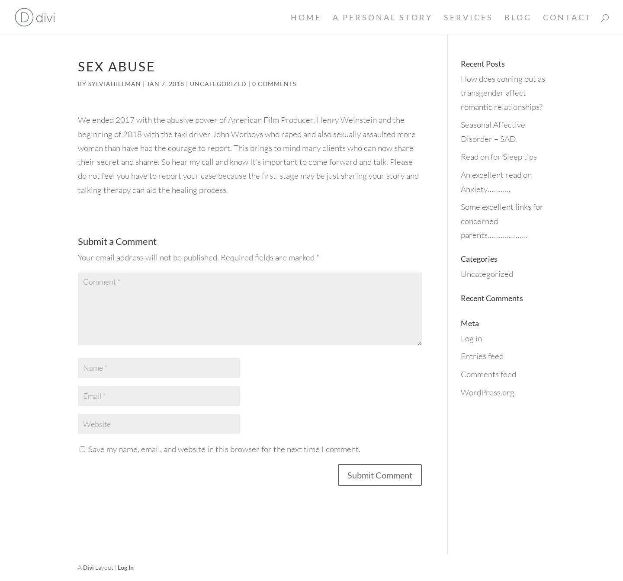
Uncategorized (218, 83)
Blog (518, 18)
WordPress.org (487, 392)
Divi (88, 567)
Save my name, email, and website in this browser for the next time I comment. (224, 449)
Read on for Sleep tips (499, 156)
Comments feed (488, 374)
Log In (126, 567)
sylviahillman (114, 83)
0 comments (274, 83)
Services (468, 18)
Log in (471, 338)
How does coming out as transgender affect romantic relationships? (503, 93)
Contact (567, 18)
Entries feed (482, 356)
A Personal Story (383, 18)
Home (306, 18)
